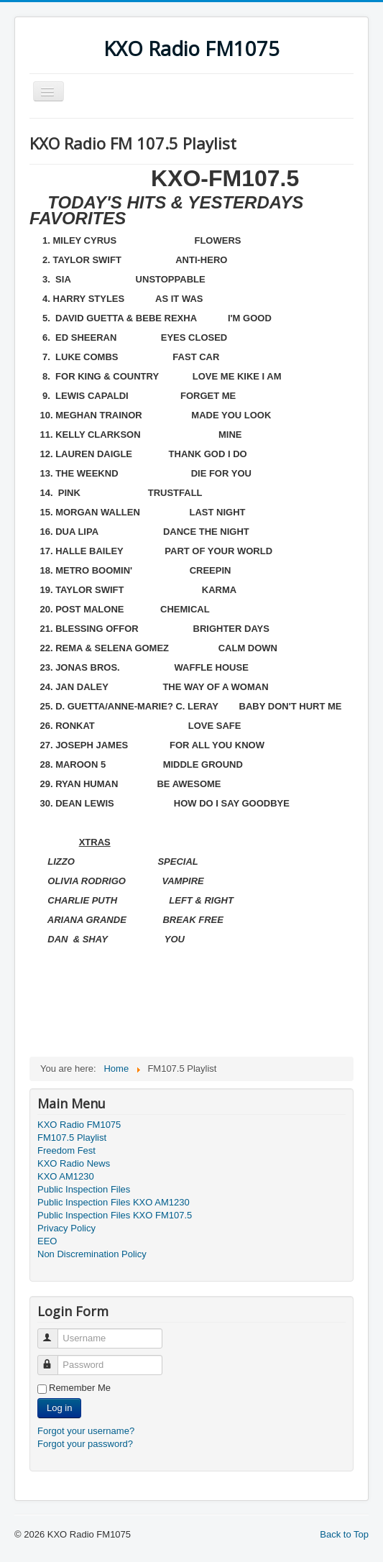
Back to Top (344, 1534)
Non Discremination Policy (92, 1254)
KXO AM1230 (65, 1176)
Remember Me (80, 1387)
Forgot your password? (85, 1443)
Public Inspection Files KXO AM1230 (113, 1202)
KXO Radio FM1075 (79, 1124)
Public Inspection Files (83, 1189)
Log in (59, 1407)
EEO (47, 1241)
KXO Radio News (73, 1163)
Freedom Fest (66, 1150)
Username (54, 1332)
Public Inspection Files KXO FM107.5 (114, 1215)
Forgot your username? (85, 1430)
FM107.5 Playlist (71, 1137)
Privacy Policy (66, 1228)
